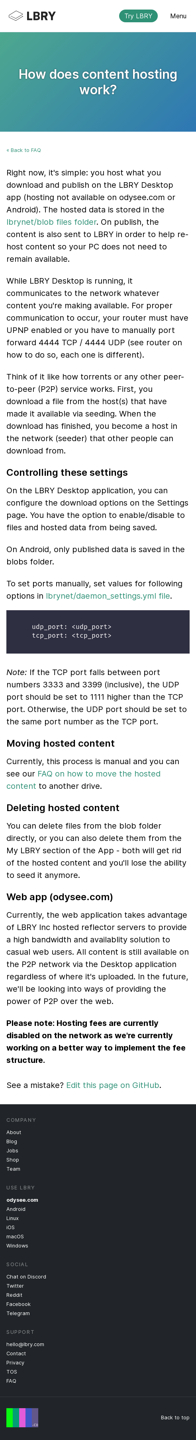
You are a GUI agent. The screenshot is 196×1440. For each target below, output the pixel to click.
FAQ (11, 1381)
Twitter (15, 1286)
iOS (10, 1227)
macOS (15, 1237)
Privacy (15, 1363)
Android (15, 1209)
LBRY (91, 16)
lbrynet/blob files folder (51, 222)
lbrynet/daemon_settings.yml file (108, 596)
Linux (12, 1218)
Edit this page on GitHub (112, 1085)
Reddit (14, 1295)
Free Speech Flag (22, 1417)
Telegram (18, 1313)
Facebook (18, 1304)
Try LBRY (138, 16)
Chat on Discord (26, 1277)
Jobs (12, 1151)
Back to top (175, 1418)
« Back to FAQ (23, 150)
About (13, 1132)
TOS (11, 1372)
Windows (17, 1246)
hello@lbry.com (25, 1344)
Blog (11, 1141)
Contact (16, 1353)
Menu (178, 16)
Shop (12, 1160)
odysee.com (22, 1200)
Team (13, 1169)
